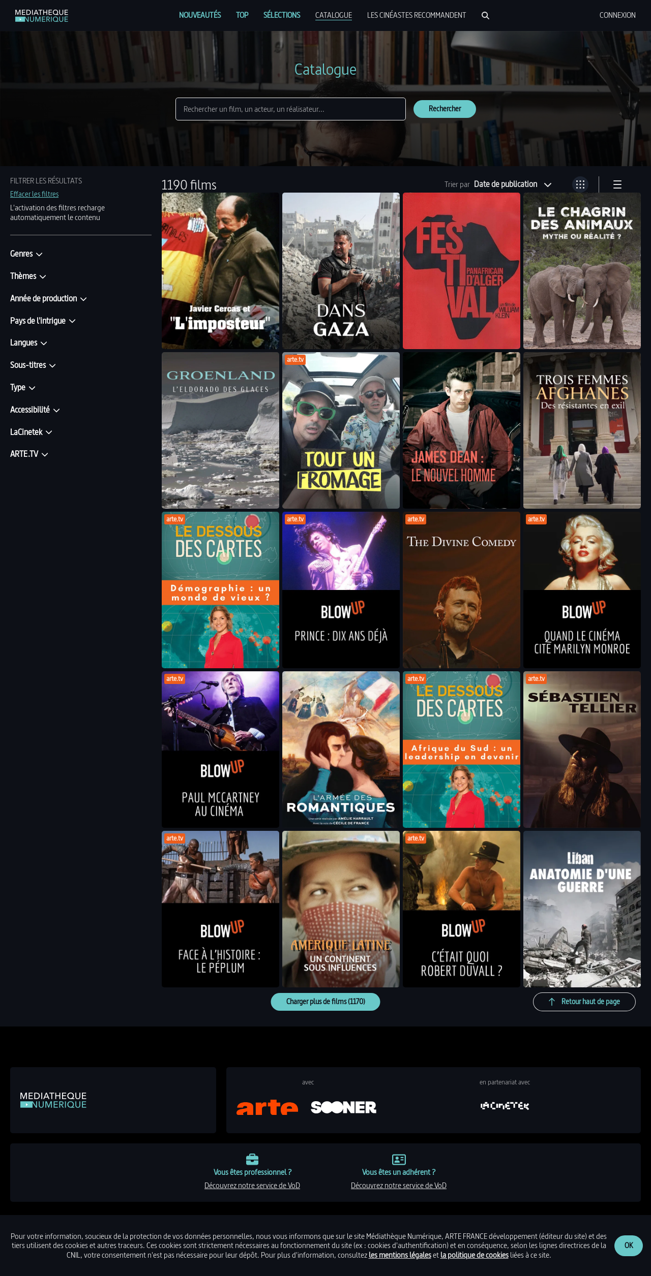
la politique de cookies (474, 1255)
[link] (41, 16)
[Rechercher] (485, 15)
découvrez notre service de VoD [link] (252, 1185)
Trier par (457, 184)
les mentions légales (400, 1255)
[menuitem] (200, 15)
